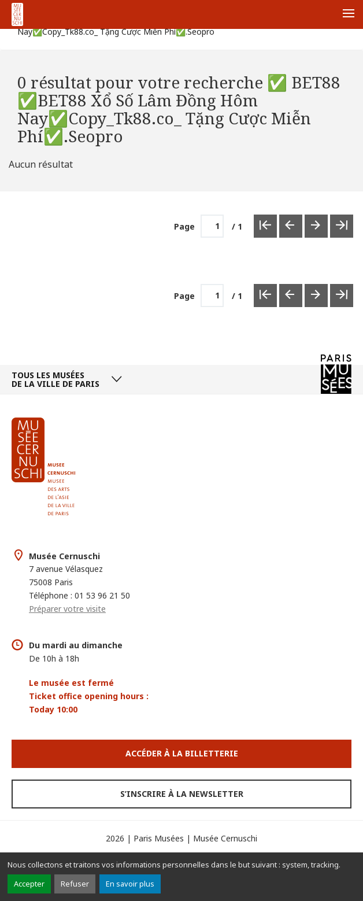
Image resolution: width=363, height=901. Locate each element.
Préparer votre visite (67, 608)
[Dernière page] (341, 226)
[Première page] (265, 226)
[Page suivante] (316, 226)
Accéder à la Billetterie (181, 753)
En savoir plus (130, 883)
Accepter (29, 883)
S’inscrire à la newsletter (181, 793)
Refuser (75, 883)
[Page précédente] (290, 226)
